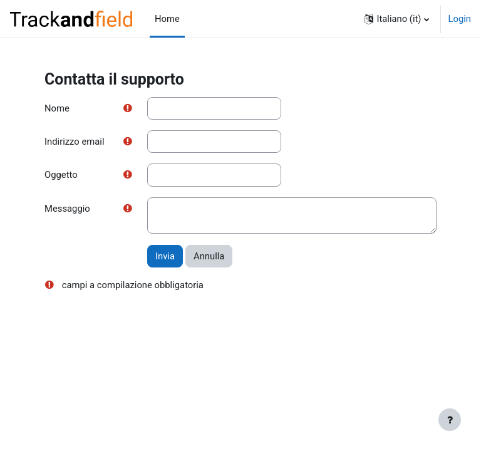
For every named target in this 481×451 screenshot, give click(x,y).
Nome (57, 108)
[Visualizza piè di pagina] (449, 419)
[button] (396, 19)
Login (460, 18)
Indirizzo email (74, 141)
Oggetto (61, 174)
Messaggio (67, 208)
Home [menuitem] (167, 18)
